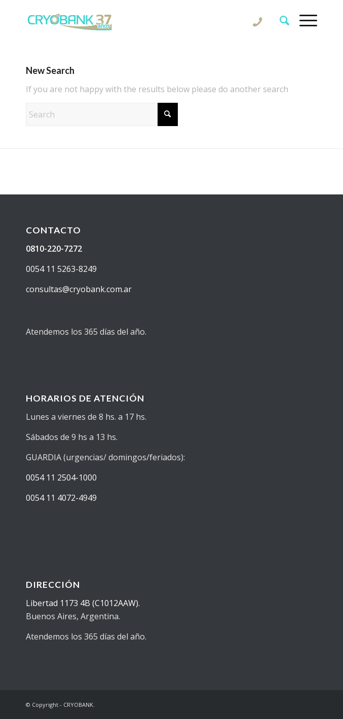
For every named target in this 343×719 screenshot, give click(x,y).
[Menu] (303, 20)
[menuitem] (279, 20)
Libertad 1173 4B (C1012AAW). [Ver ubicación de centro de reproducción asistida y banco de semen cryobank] (83, 603)
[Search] (279, 20)
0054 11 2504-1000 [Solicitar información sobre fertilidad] (61, 477)
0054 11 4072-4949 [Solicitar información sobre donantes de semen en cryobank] (61, 497)
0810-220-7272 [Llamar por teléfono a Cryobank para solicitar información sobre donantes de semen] (54, 248)
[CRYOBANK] (142, 20)
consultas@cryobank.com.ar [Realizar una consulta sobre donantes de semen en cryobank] (79, 289)
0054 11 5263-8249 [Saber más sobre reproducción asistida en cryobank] (61, 268)
